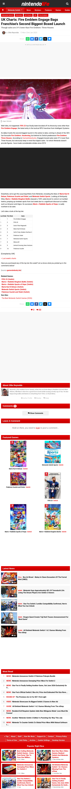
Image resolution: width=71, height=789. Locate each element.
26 (14, 582)
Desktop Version (58, 740)
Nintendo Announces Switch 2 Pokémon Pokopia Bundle (30, 676)
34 (14, 609)
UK (35, 15)
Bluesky (37, 398)
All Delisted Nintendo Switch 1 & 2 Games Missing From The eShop (35, 706)
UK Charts (28, 15)
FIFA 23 (23, 126)
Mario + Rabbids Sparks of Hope (45, 204)
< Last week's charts (8, 258)
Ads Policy (23, 740)
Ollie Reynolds (13, 33)
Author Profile (26, 398)
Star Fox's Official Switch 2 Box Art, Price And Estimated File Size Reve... (37, 692)
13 (14, 596)
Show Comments (35, 413)
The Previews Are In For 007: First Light (26, 697)
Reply (46, 398)
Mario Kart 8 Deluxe (18, 469)
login (38, 428)
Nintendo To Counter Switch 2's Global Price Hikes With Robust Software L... (36, 723)
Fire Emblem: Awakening (20, 135)
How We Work (29, 736)
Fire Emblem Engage (9, 128)
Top (6, 736)
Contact (51, 736)
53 (40, 310)
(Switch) (8, 279)
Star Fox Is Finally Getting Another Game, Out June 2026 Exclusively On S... (36, 686)
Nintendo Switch (7, 15)
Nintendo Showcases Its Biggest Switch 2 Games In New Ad (32, 702)
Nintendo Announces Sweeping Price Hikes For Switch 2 (30, 681)
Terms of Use (12, 740)
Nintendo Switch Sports (41, 196)
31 (14, 622)
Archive (32, 740)
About (13, 736)
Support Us (41, 736)
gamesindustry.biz (14, 270)
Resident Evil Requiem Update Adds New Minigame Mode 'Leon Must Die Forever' (37, 712)
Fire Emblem (43, 15)
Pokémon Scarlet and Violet (17, 196)
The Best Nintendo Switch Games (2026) (17, 298)
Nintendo (19, 15)
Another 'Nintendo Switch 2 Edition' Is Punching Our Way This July (34, 718)
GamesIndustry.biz (30, 138)
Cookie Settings (44, 740)
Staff (20, 736)
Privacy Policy (61, 736)
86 (14, 636)
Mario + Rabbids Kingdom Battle (17, 199)
